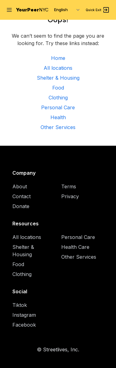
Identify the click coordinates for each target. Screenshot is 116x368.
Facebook (24, 325)
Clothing (58, 97)
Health (58, 117)
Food (58, 88)
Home (58, 58)
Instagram (24, 315)
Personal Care (58, 107)
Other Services (58, 127)
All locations (58, 68)
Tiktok (19, 305)
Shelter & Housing (58, 78)
